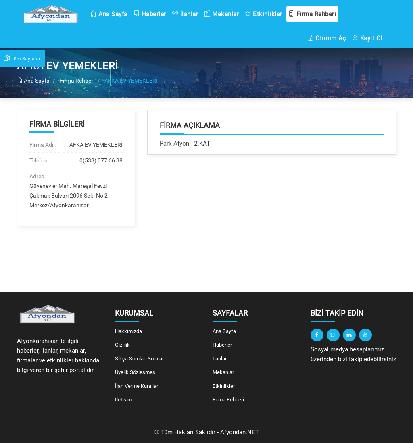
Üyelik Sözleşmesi (135, 372)
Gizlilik (122, 345)
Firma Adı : (42, 144)
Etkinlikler (263, 14)
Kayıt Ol (367, 38)
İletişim (123, 400)
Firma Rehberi (312, 14)
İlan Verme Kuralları (137, 386)
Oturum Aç (326, 38)
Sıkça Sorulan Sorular (139, 359)
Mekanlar (221, 14)
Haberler (149, 14)
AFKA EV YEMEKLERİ (131, 80)
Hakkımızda (128, 331)
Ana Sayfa (108, 14)
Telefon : (39, 160)
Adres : (37, 176)
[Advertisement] (271, 223)
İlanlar (185, 14)
